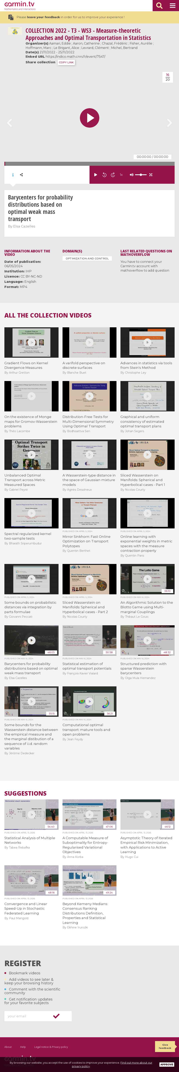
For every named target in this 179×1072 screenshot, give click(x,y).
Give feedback (165, 1046)
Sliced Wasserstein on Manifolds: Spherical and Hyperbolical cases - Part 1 (142, 480)
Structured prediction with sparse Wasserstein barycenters (143, 668)
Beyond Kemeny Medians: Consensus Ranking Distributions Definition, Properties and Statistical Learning (85, 913)
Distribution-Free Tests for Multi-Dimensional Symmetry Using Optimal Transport (88, 421)
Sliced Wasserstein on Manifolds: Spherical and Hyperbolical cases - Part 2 (85, 607)
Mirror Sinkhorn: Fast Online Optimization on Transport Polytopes (86, 541)
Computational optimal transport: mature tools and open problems (86, 729)
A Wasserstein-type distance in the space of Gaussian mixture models (89, 480)
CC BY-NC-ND (31, 276)
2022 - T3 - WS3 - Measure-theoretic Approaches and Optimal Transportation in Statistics (88, 34)
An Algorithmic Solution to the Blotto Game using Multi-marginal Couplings (146, 607)
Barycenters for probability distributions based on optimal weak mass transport (31, 668)
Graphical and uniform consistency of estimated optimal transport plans (142, 421)
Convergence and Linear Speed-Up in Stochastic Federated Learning (25, 908)
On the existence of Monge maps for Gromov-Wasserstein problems (30, 421)
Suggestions (25, 793)
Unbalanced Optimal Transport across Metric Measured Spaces (24, 480)
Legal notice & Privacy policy (51, 1047)
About (8, 1047)
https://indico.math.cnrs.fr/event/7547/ (75, 57)
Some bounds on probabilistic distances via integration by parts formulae (30, 607)
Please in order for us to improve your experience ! (66, 17)
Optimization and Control (87, 258)
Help (23, 1047)
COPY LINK (66, 62)
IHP (29, 271)
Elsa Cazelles (24, 226)
